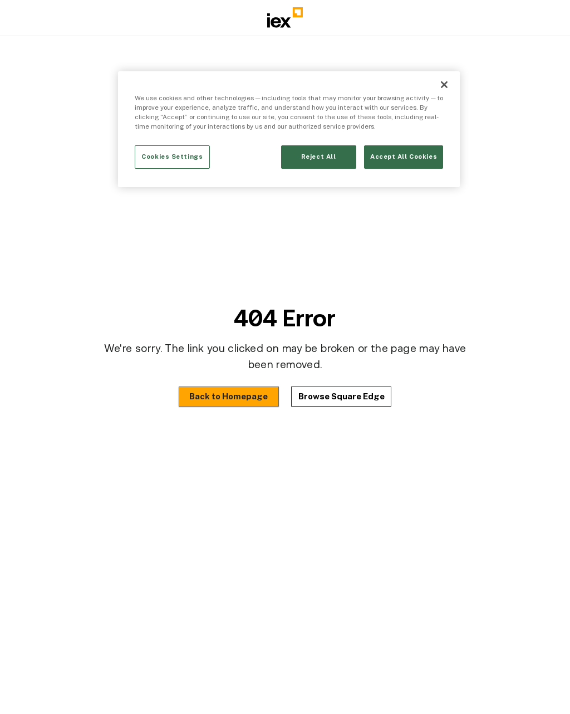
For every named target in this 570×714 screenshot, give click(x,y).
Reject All (318, 156)
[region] (289, 129)
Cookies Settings (172, 156)
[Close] (444, 84)
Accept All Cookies (403, 156)
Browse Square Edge (341, 396)
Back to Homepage (228, 396)
